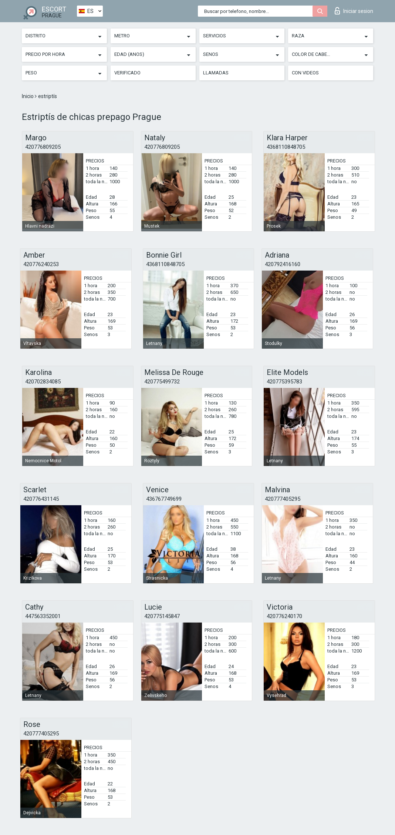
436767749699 (164, 499)
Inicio (28, 96)
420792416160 (282, 264)
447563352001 (43, 616)
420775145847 (162, 616)
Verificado (127, 73)
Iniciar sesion (354, 11)
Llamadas (216, 73)
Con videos (305, 73)
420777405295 (282, 499)
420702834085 (43, 381)
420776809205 (43, 147)
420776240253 (41, 264)
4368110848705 (286, 147)
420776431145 (41, 499)
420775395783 (284, 381)
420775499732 (162, 381)
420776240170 (284, 616)
